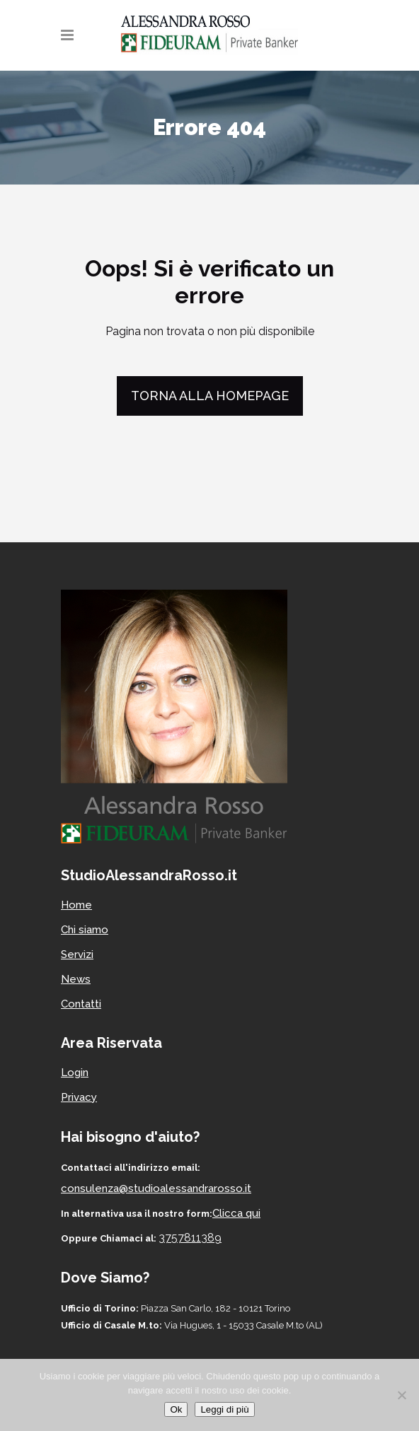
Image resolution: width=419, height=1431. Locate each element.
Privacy (79, 1097)
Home (76, 905)
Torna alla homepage (210, 395)
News (76, 979)
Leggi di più (224, 1409)
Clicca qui (236, 1213)
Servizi (77, 954)
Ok (176, 1409)
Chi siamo (84, 929)
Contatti (81, 1004)
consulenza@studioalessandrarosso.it (156, 1188)
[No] (401, 1395)
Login (74, 1072)
